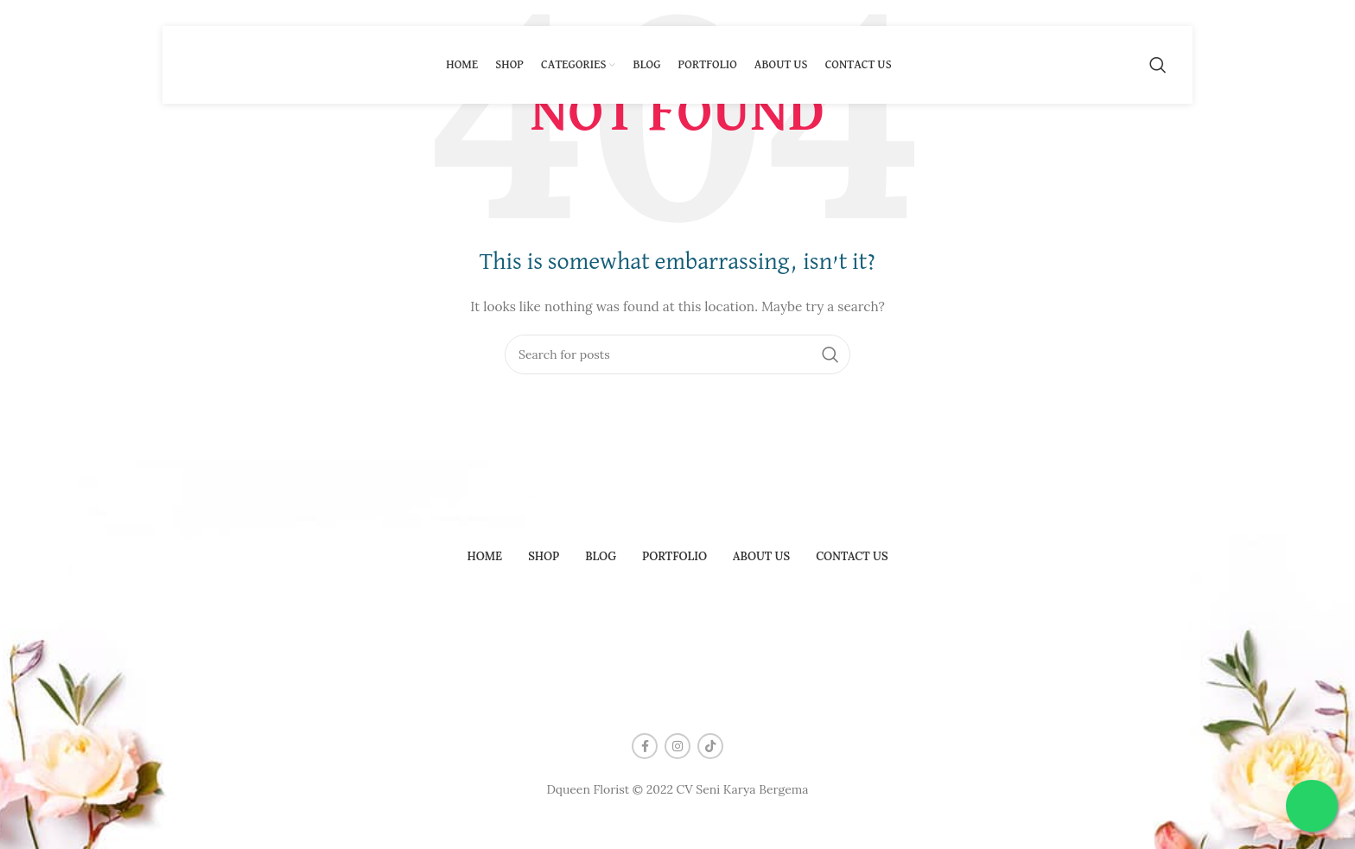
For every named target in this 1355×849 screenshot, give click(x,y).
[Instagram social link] (677, 746)
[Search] (1158, 65)
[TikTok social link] (710, 746)
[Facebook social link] (645, 746)
